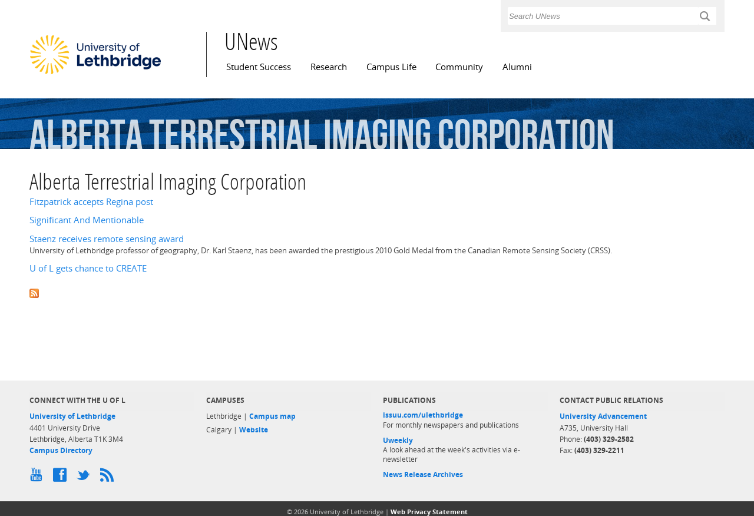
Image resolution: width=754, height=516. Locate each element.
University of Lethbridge (72, 416)
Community (459, 67)
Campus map (272, 416)
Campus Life (391, 67)
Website (253, 429)
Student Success (258, 67)
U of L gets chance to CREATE (88, 268)
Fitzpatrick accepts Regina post (91, 202)
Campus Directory (60, 450)
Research (328, 67)
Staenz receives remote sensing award (106, 239)
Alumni (517, 67)
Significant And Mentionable (86, 220)
